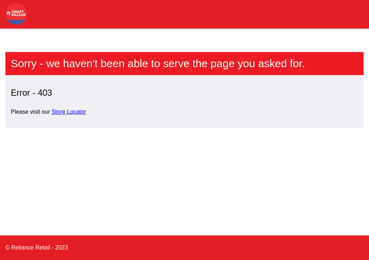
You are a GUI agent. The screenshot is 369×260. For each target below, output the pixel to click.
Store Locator (69, 112)
